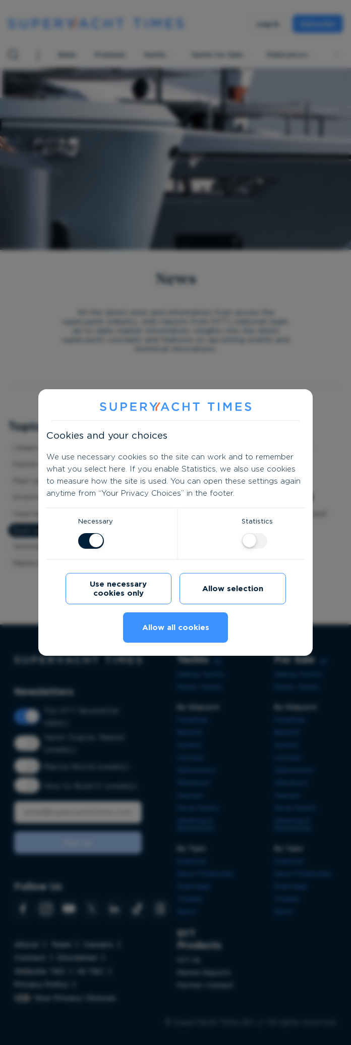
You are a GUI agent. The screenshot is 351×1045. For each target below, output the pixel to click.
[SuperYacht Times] (175, 407)
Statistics (257, 521)
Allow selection (232, 588)
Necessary (95, 521)
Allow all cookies (175, 627)
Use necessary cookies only (118, 589)
